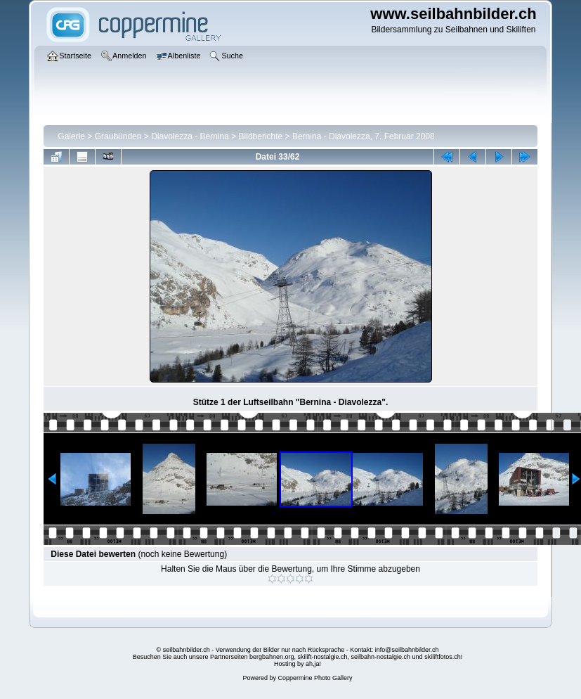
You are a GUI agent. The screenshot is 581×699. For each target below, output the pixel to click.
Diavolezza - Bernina (190, 136)
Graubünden (118, 136)
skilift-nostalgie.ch (323, 656)
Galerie (71, 136)
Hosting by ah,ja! (297, 663)
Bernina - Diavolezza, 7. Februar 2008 (363, 136)
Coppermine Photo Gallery (315, 677)
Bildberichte (261, 136)
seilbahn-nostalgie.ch (381, 656)
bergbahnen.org (271, 656)
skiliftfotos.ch (442, 656)
